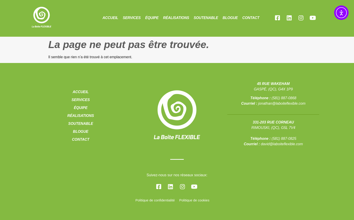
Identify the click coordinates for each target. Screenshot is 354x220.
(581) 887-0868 (284, 98)
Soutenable (206, 18)
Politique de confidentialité (155, 200)
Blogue (230, 18)
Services (132, 18)
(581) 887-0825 (284, 138)
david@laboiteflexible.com (282, 144)
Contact (250, 18)
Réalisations (176, 18)
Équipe (151, 18)
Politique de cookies (194, 200)
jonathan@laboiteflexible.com (281, 103)
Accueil (110, 18)
